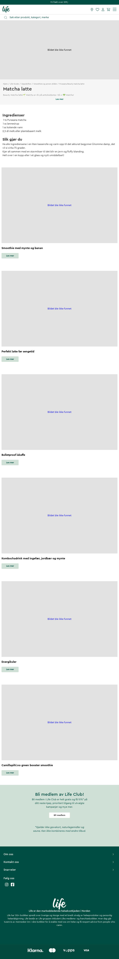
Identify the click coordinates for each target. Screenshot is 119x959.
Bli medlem (59, 815)
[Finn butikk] (92, 9)
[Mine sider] (103, 9)
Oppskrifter (26, 84)
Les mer (10, 256)
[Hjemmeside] (6, 9)
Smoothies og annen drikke (45, 84)
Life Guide (14, 84)
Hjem (5, 84)
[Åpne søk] (61, 17)
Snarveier (59, 869)
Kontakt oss (59, 862)
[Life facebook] (12, 886)
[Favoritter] (97, 9)
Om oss (59, 854)
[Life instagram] (6, 886)
